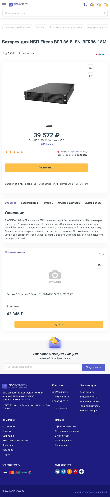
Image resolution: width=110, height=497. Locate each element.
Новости (6, 431)
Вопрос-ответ (62, 435)
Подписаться (46, 167)
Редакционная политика (15, 440)
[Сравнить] (99, 265)
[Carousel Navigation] (101, 254)
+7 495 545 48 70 (60, 396)
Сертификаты (87, 392)
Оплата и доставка (69, 202)
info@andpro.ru (60, 392)
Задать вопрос (93, 202)
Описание (10, 202)
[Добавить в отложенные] (90, 75)
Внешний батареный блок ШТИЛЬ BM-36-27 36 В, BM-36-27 (40, 294)
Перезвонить (60, 408)
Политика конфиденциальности (91, 492)
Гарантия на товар (90, 406)
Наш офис (7, 449)
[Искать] (104, 13)
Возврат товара (88, 410)
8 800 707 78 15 (60, 401)
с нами (27, 399)
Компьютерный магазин (18, 27)
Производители (63, 440)
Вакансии (7, 445)
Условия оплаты (88, 396)
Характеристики (30, 202)
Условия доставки (89, 401)
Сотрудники (8, 435)
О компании (8, 426)
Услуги (6, 454)
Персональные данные (67, 431)
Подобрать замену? (79, 152)
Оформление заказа (65, 426)
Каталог (40, 27)
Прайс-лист (61, 445)
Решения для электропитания (66, 27)
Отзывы (48, 202)
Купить (59, 324)
